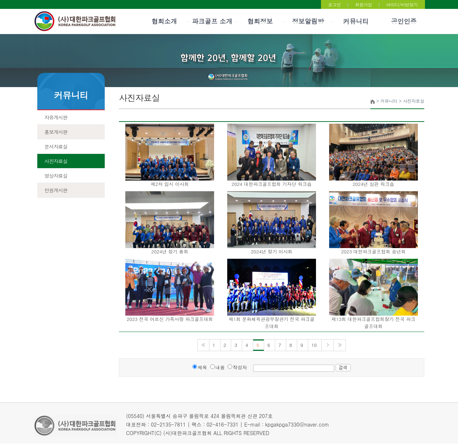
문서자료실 (55, 146)
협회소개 (164, 21)
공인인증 (404, 21)
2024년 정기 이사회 (271, 251)
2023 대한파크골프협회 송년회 (373, 251)
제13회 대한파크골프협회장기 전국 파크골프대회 (373, 322)
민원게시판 (55, 190)
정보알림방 (308, 21)
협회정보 (260, 21)
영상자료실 (55, 175)
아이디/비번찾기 (402, 4)
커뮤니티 (356, 21)
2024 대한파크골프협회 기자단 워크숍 (271, 184)
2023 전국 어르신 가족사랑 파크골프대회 (170, 319)
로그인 (334, 4)
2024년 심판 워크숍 (373, 184)
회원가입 (363, 4)
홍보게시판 (55, 131)
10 (314, 345)
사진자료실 (55, 161)
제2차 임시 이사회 (170, 184)
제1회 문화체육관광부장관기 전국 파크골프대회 (272, 322)
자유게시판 (55, 117)
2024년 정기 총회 (169, 251)
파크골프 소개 (212, 21)
